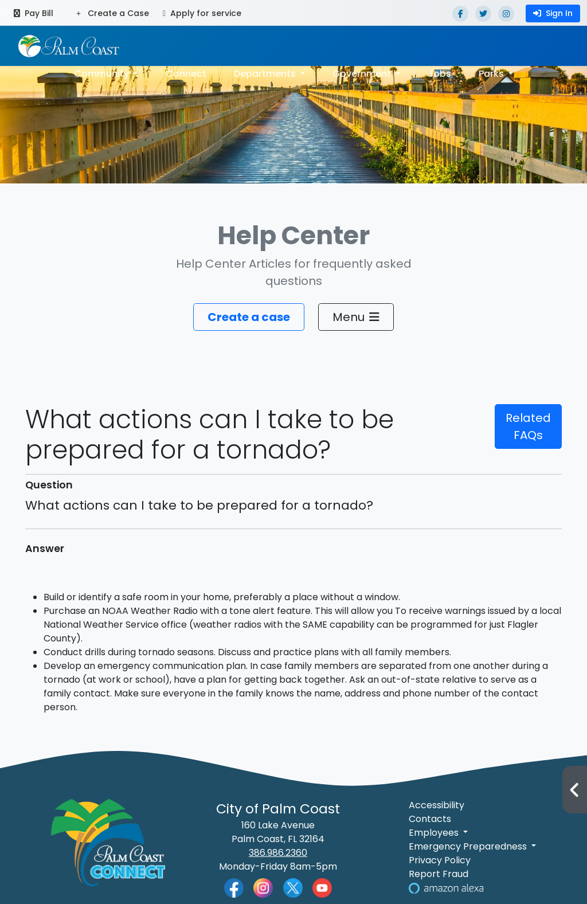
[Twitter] (483, 14)
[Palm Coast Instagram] (263, 887)
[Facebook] (460, 14)
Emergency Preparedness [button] (469, 846)
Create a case (249, 317)
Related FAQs (528, 426)
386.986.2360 (278, 852)
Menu (355, 317)
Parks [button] (492, 73)
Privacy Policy (440, 860)
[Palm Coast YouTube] (322, 887)
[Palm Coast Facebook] (233, 887)
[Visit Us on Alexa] (446, 887)
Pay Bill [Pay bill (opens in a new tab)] (33, 13)
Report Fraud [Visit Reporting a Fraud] (438, 873)
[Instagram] (506, 14)
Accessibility (436, 805)
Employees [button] (435, 832)
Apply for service (202, 13)
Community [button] (102, 73)
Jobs (439, 73)
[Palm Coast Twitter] (292, 887)
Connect (186, 73)
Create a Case (112, 13)
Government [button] (362, 73)
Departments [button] (266, 73)
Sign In (553, 13)
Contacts (430, 818)
